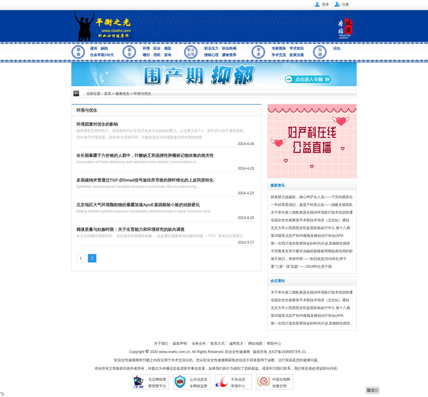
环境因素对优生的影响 (97, 124)
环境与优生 (142, 94)
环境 (146, 48)
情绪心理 (211, 55)
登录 (325, 4)
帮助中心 (274, 343)
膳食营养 (229, 55)
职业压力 (211, 48)
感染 (167, 48)
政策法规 (296, 55)
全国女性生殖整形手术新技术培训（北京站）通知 (310, 220)
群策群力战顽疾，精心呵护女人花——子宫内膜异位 (312, 197)
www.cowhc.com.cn (174, 352)
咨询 (167, 55)
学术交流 (279, 55)
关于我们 (161, 343)
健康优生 (122, 94)
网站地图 (255, 343)
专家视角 (279, 48)
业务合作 (199, 343)
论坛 (336, 48)
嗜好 (146, 55)
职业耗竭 (229, 48)
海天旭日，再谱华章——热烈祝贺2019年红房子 (309, 259)
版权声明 (180, 343)
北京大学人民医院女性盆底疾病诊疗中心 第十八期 (310, 228)
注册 (345, 4)
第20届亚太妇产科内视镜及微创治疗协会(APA (307, 236)
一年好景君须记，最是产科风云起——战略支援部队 (312, 205)
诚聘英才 (236, 343)
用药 (156, 55)
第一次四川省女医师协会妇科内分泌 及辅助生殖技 (310, 243)
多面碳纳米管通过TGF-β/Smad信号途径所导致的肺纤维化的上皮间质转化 (144, 180)
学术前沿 (296, 48)
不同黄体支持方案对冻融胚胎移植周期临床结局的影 (312, 251)
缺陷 (104, 48)
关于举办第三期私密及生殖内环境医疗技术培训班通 (312, 212)
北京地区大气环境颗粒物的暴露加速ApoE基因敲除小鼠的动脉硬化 (138, 204)
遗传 (93, 48)
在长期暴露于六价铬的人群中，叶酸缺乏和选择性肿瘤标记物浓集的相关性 (145, 155)
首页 (107, 94)
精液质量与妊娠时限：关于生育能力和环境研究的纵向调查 (130, 229)
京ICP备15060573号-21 (287, 352)
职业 (156, 48)
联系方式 (217, 343)
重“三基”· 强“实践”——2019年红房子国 (301, 266)
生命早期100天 (102, 55)
